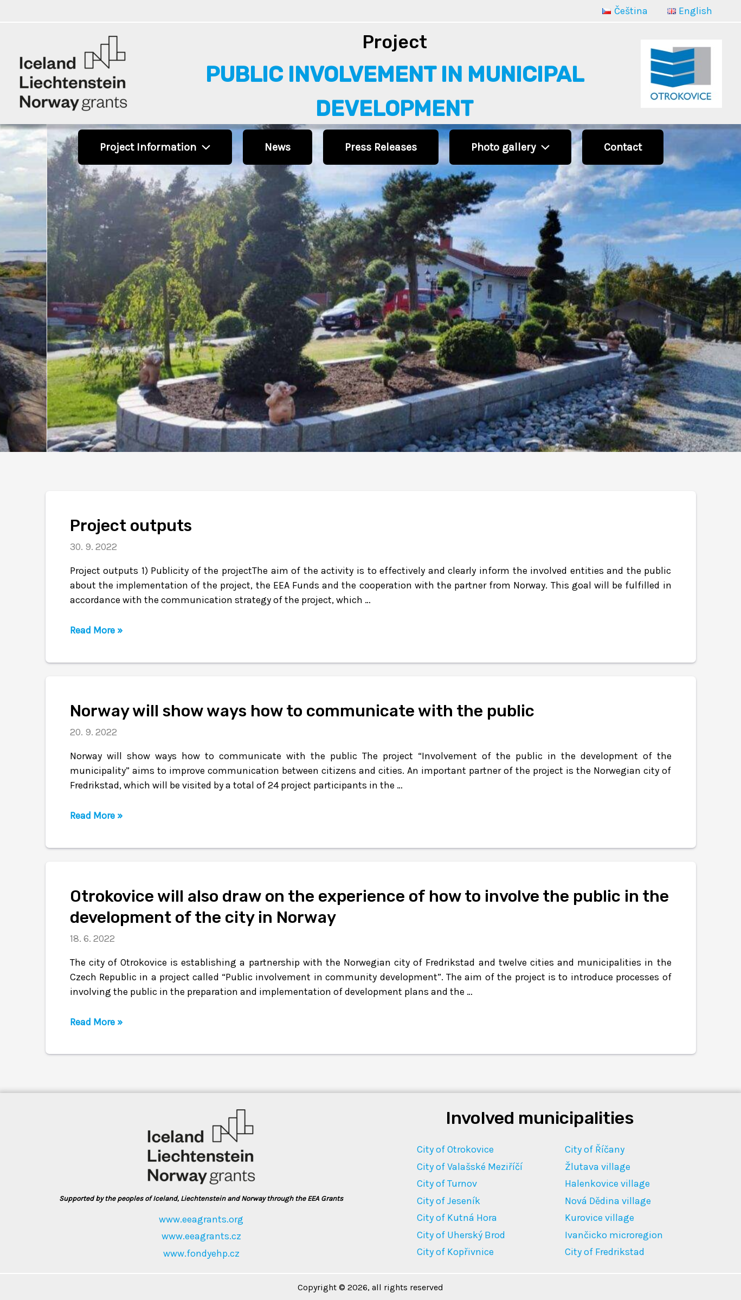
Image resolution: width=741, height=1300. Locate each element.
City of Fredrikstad (605, 1252)
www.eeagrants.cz (201, 1236)
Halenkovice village (607, 1183)
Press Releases (381, 147)
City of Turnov (447, 1183)
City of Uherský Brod (461, 1235)
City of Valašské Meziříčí (470, 1167)
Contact (623, 147)
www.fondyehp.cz (201, 1253)
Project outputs (131, 525)
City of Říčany (594, 1149)
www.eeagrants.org (201, 1219)
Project (394, 42)
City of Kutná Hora (457, 1218)
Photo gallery (510, 147)
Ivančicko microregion (614, 1235)
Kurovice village (599, 1218)
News (278, 147)
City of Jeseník (448, 1201)
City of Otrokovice (455, 1149)
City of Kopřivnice (455, 1252)
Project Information (155, 147)
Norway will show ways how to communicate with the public (302, 711)
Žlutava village (597, 1167)
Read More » (96, 630)
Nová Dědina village (608, 1201)
